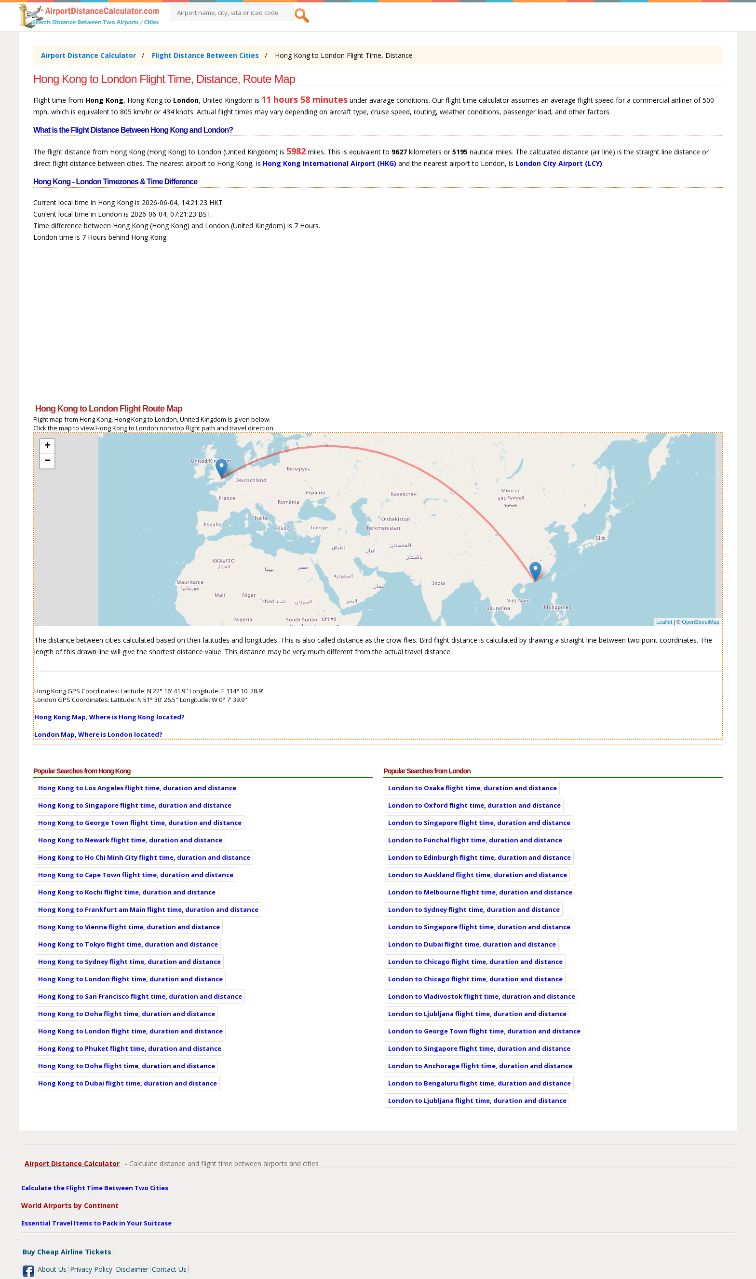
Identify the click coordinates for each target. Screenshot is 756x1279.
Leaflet (664, 622)
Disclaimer (132, 1269)
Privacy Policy (91, 1269)
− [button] (47, 461)
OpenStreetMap (700, 622)
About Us (52, 1269)
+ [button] (47, 446)
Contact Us (169, 1269)
